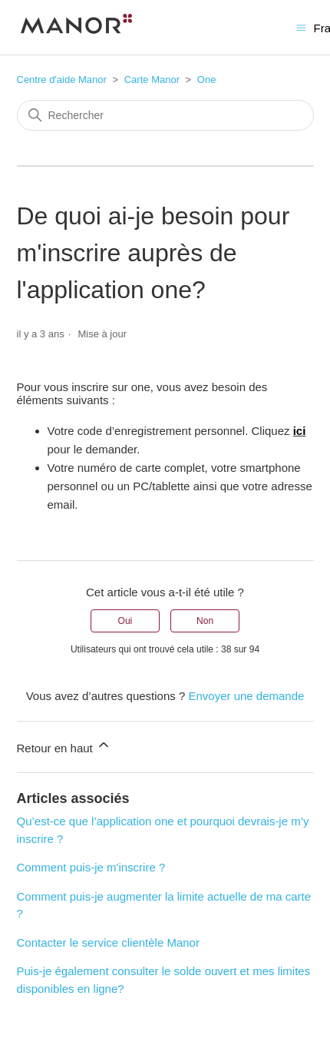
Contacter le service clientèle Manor (108, 942)
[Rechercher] (165, 115)
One (206, 79)
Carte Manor (152, 79)
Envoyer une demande (246, 695)
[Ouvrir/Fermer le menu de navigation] (301, 26)
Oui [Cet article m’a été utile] (125, 621)
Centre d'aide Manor (62, 79)
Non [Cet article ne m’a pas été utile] (204, 621)
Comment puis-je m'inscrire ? (91, 867)
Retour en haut (64, 746)
